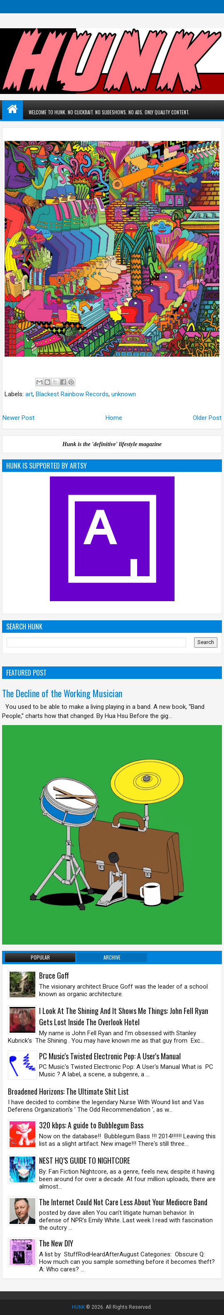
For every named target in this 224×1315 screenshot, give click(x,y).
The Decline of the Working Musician (62, 693)
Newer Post (18, 418)
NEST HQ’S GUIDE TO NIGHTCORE (84, 1160)
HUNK (78, 1307)
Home (114, 418)
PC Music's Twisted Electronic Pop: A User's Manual (110, 1056)
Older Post (207, 418)
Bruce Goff (54, 975)
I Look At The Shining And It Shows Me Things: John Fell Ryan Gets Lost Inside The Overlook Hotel (123, 1016)
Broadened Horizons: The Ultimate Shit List (68, 1091)
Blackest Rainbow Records (72, 394)
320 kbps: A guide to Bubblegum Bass (91, 1125)
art (29, 394)
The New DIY (56, 1243)
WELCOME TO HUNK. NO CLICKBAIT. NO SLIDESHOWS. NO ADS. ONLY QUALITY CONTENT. (112, 112)
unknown (123, 394)
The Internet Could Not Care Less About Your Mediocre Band (123, 1202)
